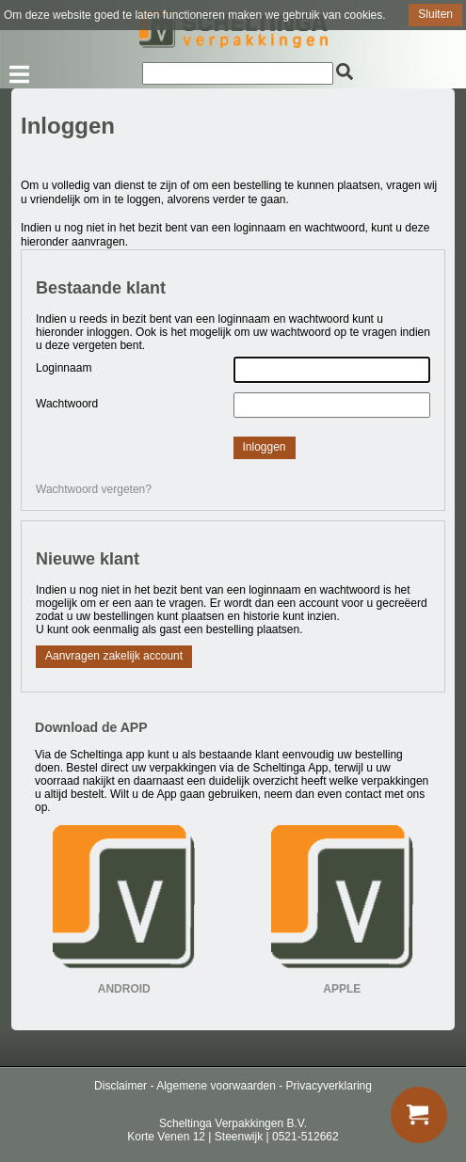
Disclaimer (120, 1085)
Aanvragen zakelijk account (114, 655)
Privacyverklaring (329, 1085)
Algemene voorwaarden (216, 1085)
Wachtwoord (67, 403)
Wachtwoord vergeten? (94, 489)
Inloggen (264, 447)
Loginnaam (63, 367)
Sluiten (435, 14)
